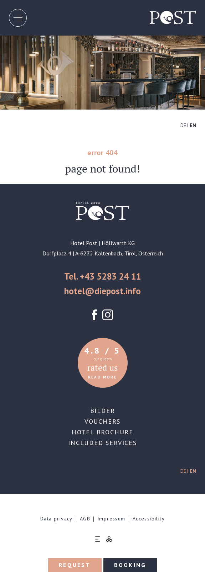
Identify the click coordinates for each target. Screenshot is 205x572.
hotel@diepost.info (102, 291)
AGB (85, 518)
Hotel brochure (102, 432)
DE (183, 125)
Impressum (111, 518)
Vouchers (102, 421)
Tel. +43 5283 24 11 (102, 276)
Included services (102, 443)
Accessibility (149, 518)
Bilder (102, 411)
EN (193, 125)
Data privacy (56, 518)
